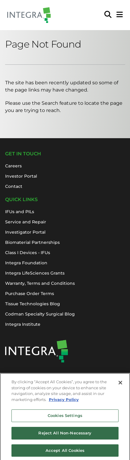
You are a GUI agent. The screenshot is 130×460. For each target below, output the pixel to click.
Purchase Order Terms (29, 293)
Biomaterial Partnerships (32, 242)
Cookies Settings (65, 417)
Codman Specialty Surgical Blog (40, 314)
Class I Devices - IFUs (27, 252)
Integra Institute (22, 324)
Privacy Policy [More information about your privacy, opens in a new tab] (64, 401)
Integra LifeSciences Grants (35, 273)
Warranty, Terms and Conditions (40, 283)
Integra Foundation (26, 263)
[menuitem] (108, 15)
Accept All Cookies (65, 452)
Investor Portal (21, 176)
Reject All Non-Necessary (64, 434)
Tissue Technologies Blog (32, 303)
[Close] (120, 384)
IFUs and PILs (19, 211)
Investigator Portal (25, 232)
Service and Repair (25, 222)
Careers (13, 166)
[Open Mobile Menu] (119, 15)
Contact (13, 186)
